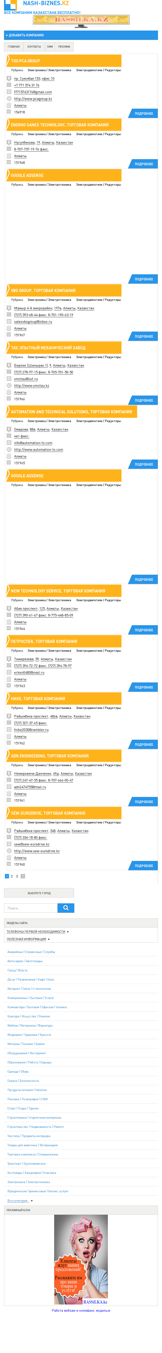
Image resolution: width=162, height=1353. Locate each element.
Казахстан (64, 142)
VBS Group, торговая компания (43, 290)
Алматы (20, 105)
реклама (64, 46)
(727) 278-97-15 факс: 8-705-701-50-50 (43, 372)
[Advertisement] (73, 237)
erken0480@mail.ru (29, 672)
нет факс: (21, 435)
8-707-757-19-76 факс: (31, 149)
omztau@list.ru (26, 378)
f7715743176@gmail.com (33, 91)
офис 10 (48, 78)
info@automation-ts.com (33, 442)
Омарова (21, 429)
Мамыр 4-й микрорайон (33, 308)
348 (52, 830)
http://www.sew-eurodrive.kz (37, 850)
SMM (50, 46)
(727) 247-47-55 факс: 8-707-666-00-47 (43, 780)
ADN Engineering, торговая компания (50, 755)
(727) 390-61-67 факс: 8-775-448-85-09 (43, 615)
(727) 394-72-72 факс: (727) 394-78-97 (43, 665)
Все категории (17, 1200)
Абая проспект (26, 608)
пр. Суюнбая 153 (27, 78)
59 (37, 658)
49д (56, 773)
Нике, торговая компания (38, 698)
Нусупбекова (24, 142)
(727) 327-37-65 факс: (30, 722)
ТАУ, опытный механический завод (48, 347)
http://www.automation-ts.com (38, 449)
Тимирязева (24, 658)
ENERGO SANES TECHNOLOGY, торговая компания (60, 124)
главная (14, 46)
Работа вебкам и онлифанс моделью (81, 1310)
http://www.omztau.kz (31, 385)
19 (38, 142)
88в (32, 429)
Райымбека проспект (31, 716)
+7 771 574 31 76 (26, 85)
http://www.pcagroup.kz (33, 98)
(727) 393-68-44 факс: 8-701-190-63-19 (43, 314)
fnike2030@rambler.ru (31, 729)
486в (54, 716)
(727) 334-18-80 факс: (30, 837)
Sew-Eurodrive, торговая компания (48, 813)
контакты (34, 46)
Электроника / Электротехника (49, 70)
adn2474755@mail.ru (30, 786)
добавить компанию (26, 35)
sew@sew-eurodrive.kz (31, 844)
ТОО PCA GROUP (25, 60)
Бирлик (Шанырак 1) (31, 365)
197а (57, 308)
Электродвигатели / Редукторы (98, 70)
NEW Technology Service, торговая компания (58, 590)
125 (42, 608)
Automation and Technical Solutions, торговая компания (71, 411)
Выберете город (39, 893)
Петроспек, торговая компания (44, 641)
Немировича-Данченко (32, 773)
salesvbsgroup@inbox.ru (33, 321)
